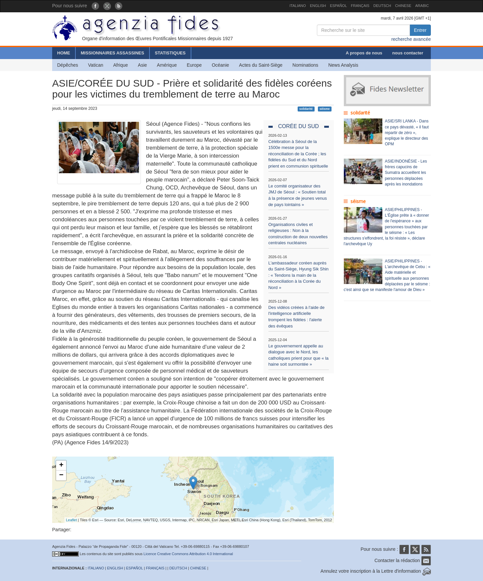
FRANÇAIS (360, 6)
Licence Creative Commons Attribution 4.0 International (188, 554)
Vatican (95, 65)
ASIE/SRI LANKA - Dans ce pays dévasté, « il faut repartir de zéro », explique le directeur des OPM (407, 132)
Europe (194, 65)
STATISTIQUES (170, 52)
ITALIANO (298, 6)
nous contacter (407, 52)
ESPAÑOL (338, 6)
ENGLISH (318, 6)
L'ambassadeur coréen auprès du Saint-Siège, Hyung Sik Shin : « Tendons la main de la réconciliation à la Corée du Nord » (298, 275)
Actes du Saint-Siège (261, 65)
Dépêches (67, 65)
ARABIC (422, 6)
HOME (63, 52)
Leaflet (71, 520)
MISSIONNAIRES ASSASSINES (112, 52)
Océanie (220, 65)
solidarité (306, 108)
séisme (325, 108)
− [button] (61, 475)
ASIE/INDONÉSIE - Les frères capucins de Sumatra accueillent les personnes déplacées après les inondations (406, 172)
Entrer (420, 30)
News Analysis (343, 65)
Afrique (120, 65)
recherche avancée (411, 39)
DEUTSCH (382, 6)
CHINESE (403, 6)
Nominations (305, 65)
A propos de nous (364, 52)
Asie (142, 65)
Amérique (167, 65)
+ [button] (61, 466)
